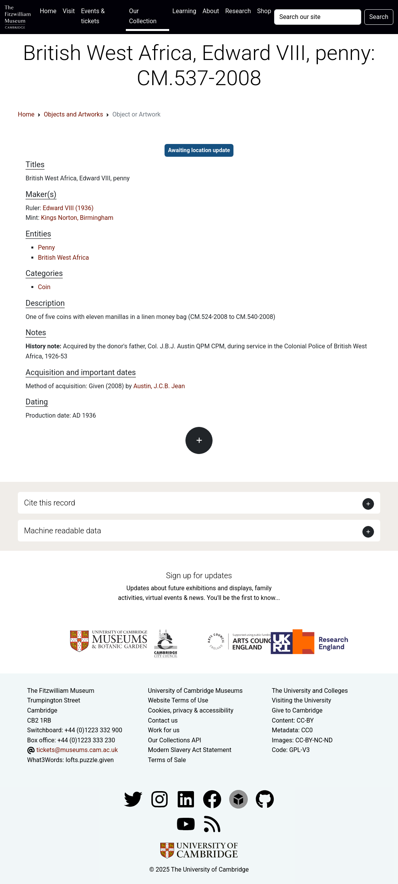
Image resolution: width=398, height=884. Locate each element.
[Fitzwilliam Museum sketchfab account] (239, 798)
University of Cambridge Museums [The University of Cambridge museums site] (195, 690)
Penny (46, 247)
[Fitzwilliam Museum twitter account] (134, 798)
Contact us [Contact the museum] (163, 720)
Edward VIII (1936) (68, 208)
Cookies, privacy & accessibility (190, 710)
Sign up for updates (199, 575)
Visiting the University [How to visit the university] (301, 700)
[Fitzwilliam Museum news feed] (212, 823)
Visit (69, 11)
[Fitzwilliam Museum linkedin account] (213, 798)
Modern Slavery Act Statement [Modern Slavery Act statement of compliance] (190, 750)
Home (50, 10)
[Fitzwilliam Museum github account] (264, 798)
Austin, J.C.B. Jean (159, 386)
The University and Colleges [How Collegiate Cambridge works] (310, 690)
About (210, 11)
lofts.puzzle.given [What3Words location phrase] (89, 760)
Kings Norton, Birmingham (77, 217)
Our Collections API (174, 740)
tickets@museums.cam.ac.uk (77, 750)
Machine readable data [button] (62, 530)
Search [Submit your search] (378, 17)
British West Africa (63, 257)
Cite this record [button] (49, 502)
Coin (44, 287)
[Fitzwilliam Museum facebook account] (186, 798)
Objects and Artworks (73, 114)
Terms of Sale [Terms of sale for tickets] (167, 760)
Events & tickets (93, 16)
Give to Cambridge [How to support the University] (297, 710)
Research (238, 11)
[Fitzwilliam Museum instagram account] (160, 798)
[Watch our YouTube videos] (186, 823)
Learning (184, 11)
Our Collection (142, 16)
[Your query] (317, 17)
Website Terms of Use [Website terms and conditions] (178, 700)
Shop (264, 11)
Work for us (164, 730)
